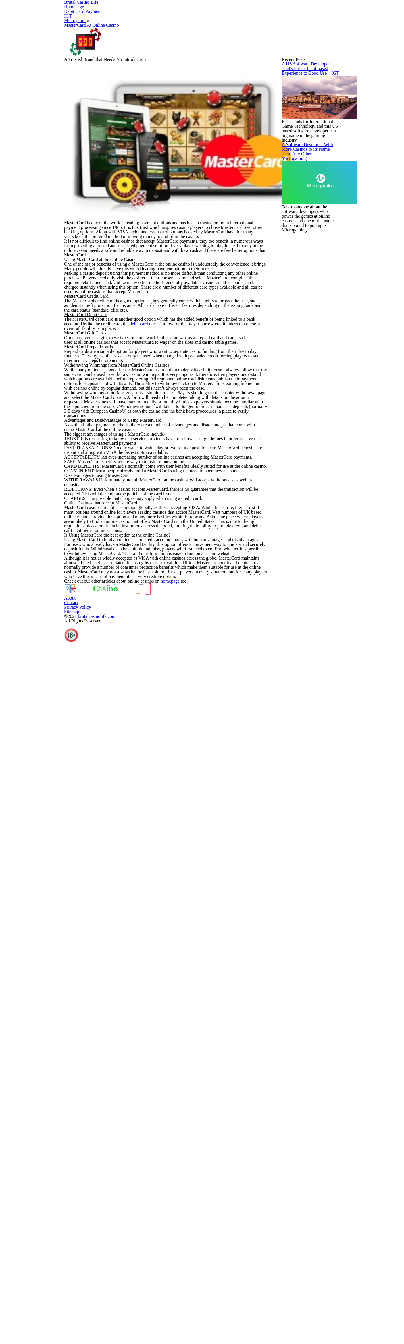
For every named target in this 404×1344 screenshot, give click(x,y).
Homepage (109, 10)
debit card (193, 621)
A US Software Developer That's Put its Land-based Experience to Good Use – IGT (306, 287)
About (201, 1335)
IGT (199, 10)
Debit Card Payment (158, 10)
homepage (192, 1246)
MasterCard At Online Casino (298, 10)
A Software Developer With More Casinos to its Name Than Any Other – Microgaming (306, 449)
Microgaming (232, 10)
